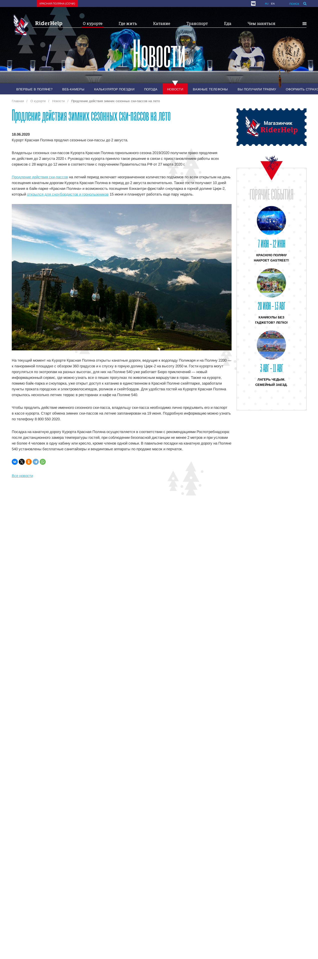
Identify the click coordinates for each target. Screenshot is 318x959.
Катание (161, 23)
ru (267, 3)
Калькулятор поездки (114, 89)
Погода (150, 89)
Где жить (128, 23)
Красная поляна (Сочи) (57, 3)
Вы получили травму (257, 89)
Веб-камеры (73, 89)
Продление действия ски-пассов (40, 177)
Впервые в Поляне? (34, 89)
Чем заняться (261, 23)
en (273, 3)
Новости (175, 89)
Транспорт (197, 23)
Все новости (22, 476)
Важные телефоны (210, 89)
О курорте (92, 23)
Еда (227, 23)
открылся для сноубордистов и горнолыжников (68, 194)
